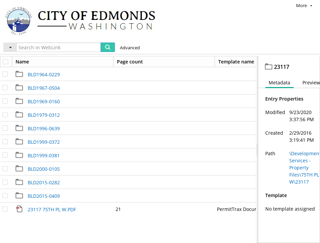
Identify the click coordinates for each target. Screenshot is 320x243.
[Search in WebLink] (58, 47)
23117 (199, 62)
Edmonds (25, 62)
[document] (289, 157)
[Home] (83, 20)
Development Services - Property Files (98, 62)
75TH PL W (171, 62)
